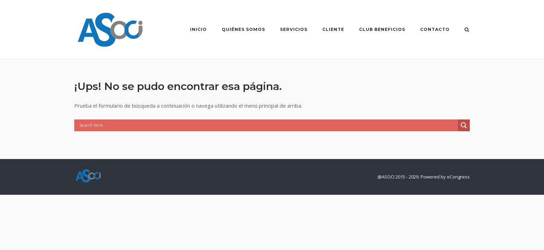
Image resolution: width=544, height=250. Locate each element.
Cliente (333, 29)
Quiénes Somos (243, 29)
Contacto (435, 29)
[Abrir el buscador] (467, 30)
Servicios (293, 29)
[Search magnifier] (464, 125)
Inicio (198, 29)
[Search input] (267, 125)
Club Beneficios (382, 29)
